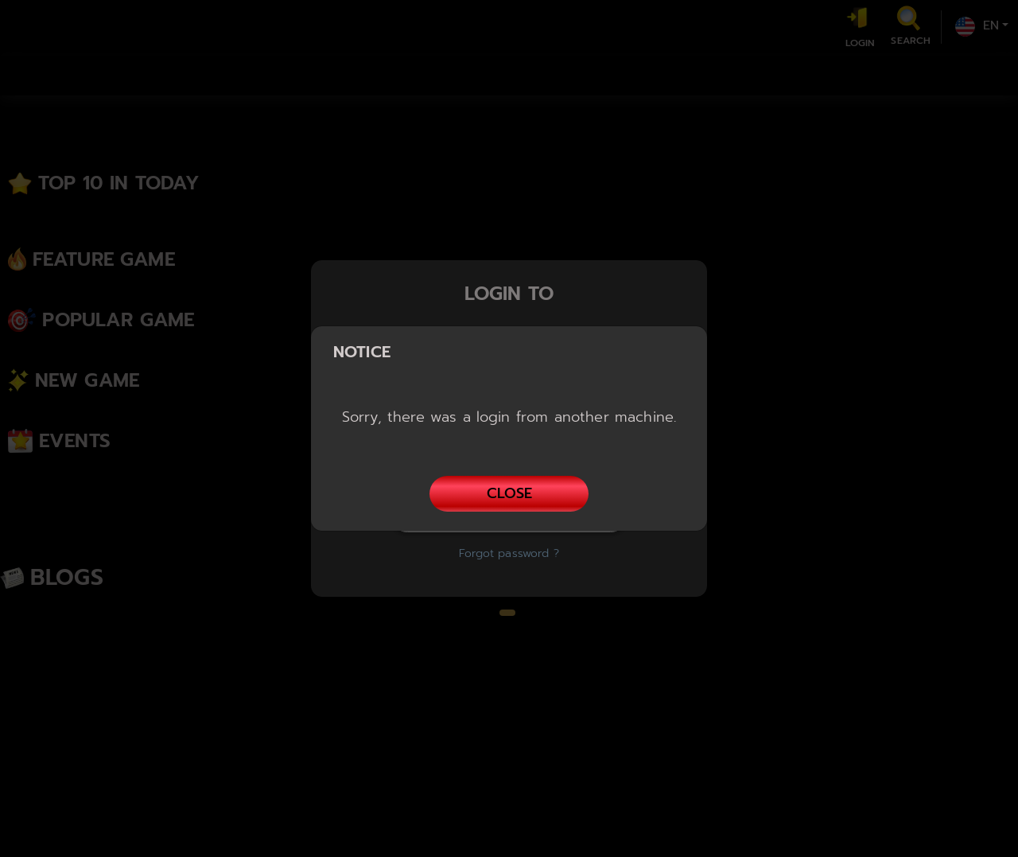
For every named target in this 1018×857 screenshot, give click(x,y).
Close (509, 493)
